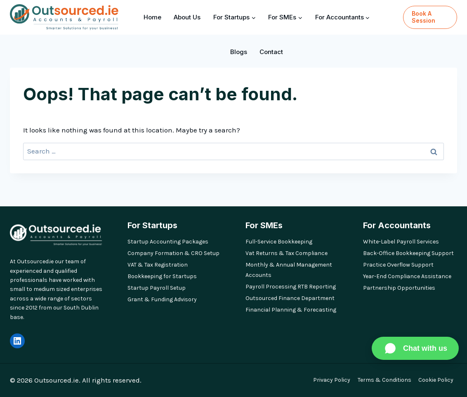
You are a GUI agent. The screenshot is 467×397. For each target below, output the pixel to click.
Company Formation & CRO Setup (173, 253)
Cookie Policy (435, 379)
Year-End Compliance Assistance (407, 276)
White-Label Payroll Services (401, 241)
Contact (271, 52)
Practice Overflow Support (398, 264)
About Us (187, 17)
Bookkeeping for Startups (162, 276)
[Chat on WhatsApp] (415, 348)
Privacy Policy (331, 379)
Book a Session (423, 17)
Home (152, 17)
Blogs (238, 52)
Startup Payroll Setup (156, 287)
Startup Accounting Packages (167, 241)
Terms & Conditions (384, 379)
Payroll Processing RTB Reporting (290, 286)
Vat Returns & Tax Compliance (286, 253)
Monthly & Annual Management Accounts (288, 270)
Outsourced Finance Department (290, 298)
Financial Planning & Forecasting (290, 309)
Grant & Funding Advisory (162, 299)
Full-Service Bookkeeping (278, 241)
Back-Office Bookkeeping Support (408, 253)
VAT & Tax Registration (157, 264)
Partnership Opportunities (399, 287)
